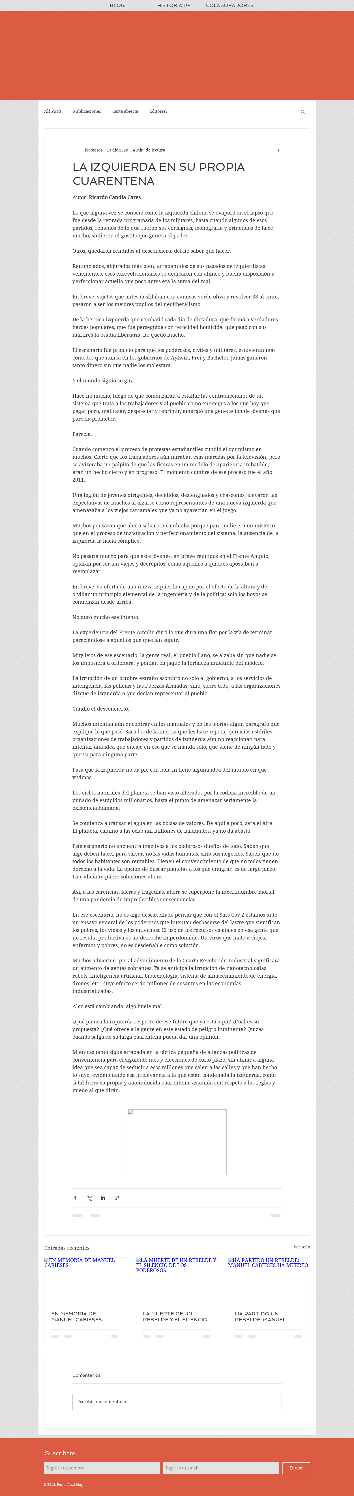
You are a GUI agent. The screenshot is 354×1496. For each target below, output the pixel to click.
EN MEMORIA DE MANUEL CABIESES (76, 1316)
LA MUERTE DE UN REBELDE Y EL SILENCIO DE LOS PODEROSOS (175, 1316)
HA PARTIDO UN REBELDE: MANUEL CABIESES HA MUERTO (265, 1316)
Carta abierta (125, 111)
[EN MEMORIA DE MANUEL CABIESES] (85, 1281)
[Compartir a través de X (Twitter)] (89, 1198)
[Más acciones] (278, 150)
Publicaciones (87, 111)
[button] (303, 111)
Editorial (158, 111)
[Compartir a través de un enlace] (116, 1198)
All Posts (53, 111)
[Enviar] (296, 1468)
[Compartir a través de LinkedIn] (103, 1198)
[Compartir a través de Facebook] (75, 1198)
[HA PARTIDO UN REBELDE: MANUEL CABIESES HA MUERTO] (269, 1281)
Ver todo (302, 1247)
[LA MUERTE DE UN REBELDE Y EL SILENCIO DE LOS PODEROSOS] (177, 1281)
